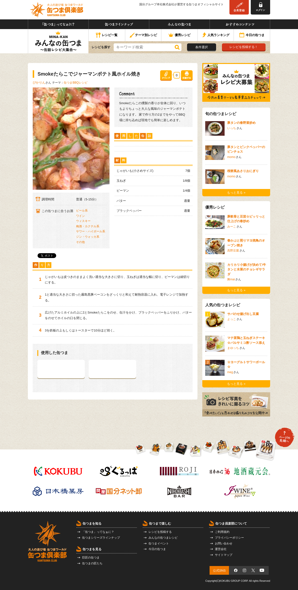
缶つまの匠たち (92, 563)
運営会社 (221, 549)
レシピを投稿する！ (243, 47)
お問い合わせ (223, 543)
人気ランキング (215, 35)
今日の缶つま (252, 35)
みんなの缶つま (179, 24)
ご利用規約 (222, 532)
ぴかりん (39, 82)
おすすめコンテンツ (240, 24)
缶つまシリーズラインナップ (101, 537)
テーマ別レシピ (143, 35)
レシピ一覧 (107, 35)
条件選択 (201, 47)
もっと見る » (236, 192)
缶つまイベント (159, 543)
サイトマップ (223, 555)
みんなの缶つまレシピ (163, 537)
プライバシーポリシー (229, 537)
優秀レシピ (179, 35)
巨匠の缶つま (91, 557)
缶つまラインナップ (119, 24)
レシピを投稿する (160, 532)
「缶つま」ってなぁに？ (58, 24)
